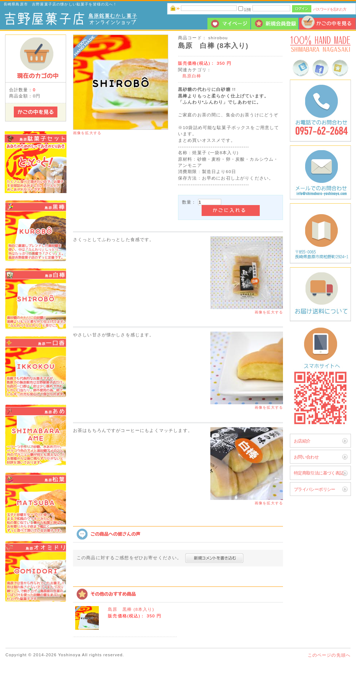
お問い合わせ (306, 456)
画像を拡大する (87, 133)
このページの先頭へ (329, 655)
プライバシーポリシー (314, 489)
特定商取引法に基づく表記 (319, 472)
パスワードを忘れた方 (329, 9)
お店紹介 (302, 440)
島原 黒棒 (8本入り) (131, 609)
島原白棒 (192, 75)
